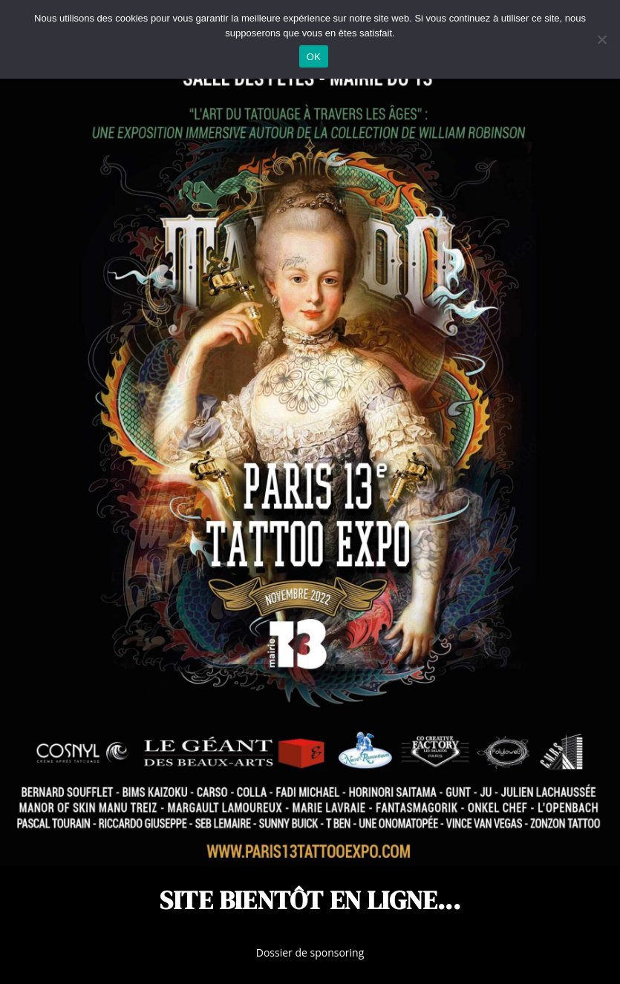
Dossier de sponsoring (310, 952)
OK (314, 56)
